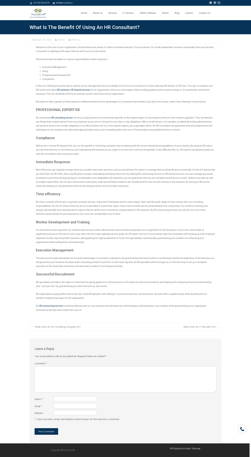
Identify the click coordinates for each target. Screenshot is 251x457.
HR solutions (63, 90)
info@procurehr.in (64, 2)
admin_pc (75, 39)
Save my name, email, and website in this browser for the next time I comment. (78, 419)
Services (112, 12)
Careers (189, 12)
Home (84, 12)
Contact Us (204, 12)
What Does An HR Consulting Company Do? (56, 326)
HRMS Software (148, 12)
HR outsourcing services (51, 306)
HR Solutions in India (180, 448)
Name (39, 399)
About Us (98, 12)
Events (165, 12)
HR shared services (80, 90)
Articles (61, 39)
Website (39, 413)
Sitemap (196, 448)
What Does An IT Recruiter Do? (201, 326)
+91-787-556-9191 (41, 2)
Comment (41, 363)
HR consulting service (62, 117)
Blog (176, 12)
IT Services (128, 12)
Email (38, 406)
